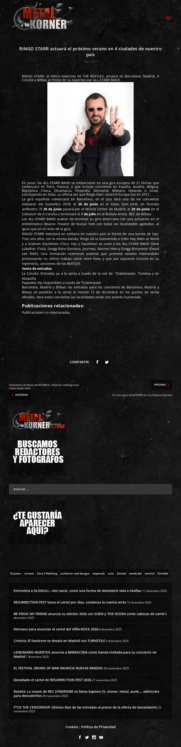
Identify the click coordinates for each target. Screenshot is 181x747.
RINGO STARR (33, 75)
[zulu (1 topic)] (111, 572)
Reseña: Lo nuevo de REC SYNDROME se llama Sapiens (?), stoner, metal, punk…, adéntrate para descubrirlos (86, 692)
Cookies (72, 726)
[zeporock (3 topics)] (98, 572)
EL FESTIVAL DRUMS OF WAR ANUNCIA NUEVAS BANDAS (58, 667)
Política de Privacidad (98, 726)
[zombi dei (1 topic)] (135, 572)
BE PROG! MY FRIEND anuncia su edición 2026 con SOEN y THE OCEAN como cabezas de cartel (89, 613)
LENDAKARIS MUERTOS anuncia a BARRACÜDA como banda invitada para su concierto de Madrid (85, 653)
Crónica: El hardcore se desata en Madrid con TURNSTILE (59, 640)
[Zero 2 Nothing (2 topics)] (47, 572)
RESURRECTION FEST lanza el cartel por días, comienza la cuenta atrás (70, 601)
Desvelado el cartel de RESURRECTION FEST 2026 (52, 679)
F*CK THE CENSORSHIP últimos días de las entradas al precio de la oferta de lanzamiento (85, 706)
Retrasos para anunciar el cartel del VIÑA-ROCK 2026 (56, 628)
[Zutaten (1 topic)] (15, 572)
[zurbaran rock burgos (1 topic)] (75, 572)
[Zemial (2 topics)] (121, 572)
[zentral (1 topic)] (150, 572)
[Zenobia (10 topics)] (162, 572)
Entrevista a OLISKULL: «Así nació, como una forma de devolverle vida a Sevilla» (78, 590)
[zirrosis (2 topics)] (29, 572)
